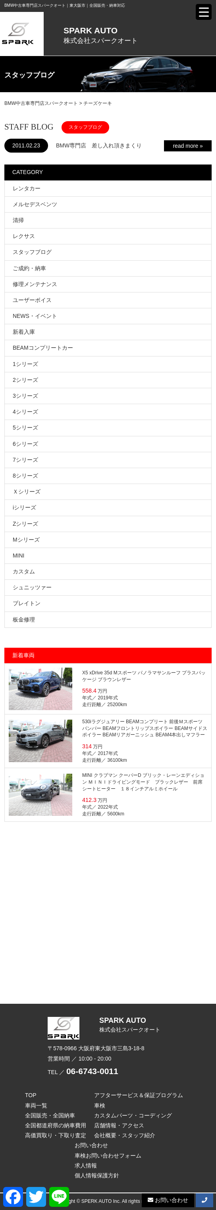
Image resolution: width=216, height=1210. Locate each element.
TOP (31, 1095)
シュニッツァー (32, 587)
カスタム (24, 571)
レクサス (24, 236)
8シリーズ (25, 475)
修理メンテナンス (35, 284)
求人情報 (86, 1165)
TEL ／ (83, 1072)
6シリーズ (25, 444)
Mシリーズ (26, 539)
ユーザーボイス (32, 300)
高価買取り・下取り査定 (55, 1135)
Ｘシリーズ (26, 491)
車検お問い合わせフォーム (108, 1155)
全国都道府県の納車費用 (55, 1125)
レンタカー (26, 188)
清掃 (18, 220)
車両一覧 (36, 1105)
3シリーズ (25, 396)
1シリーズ (25, 364)
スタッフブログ (32, 252)
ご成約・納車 (29, 268)
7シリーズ (25, 460)
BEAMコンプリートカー (43, 348)
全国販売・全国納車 (50, 1115)
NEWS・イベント (35, 316)
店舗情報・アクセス (119, 1125)
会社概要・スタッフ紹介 (124, 1135)
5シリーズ (25, 427)
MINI (19, 555)
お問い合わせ (91, 1145)
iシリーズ (24, 507)
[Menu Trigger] (204, 12)
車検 (99, 1105)
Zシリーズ (26, 524)
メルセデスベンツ (35, 204)
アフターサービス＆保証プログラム (138, 1095)
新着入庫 (24, 332)
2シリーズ (25, 380)
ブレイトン (26, 603)
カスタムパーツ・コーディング (133, 1115)
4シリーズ (25, 411)
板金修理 (24, 619)
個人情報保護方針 (97, 1175)
